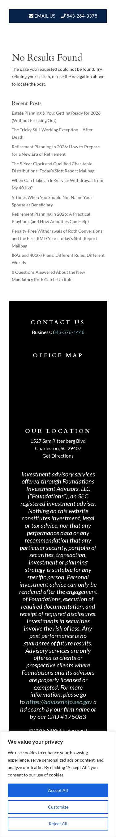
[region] (58, 784)
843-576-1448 (68, 332)
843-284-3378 (82, 16)
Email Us (44, 16)
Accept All (58, 790)
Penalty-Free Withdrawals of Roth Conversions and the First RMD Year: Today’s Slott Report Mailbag (57, 238)
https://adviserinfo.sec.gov (59, 701)
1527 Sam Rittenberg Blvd (58, 441)
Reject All (58, 823)
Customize (58, 807)
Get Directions (58, 456)
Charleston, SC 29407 (58, 448)
